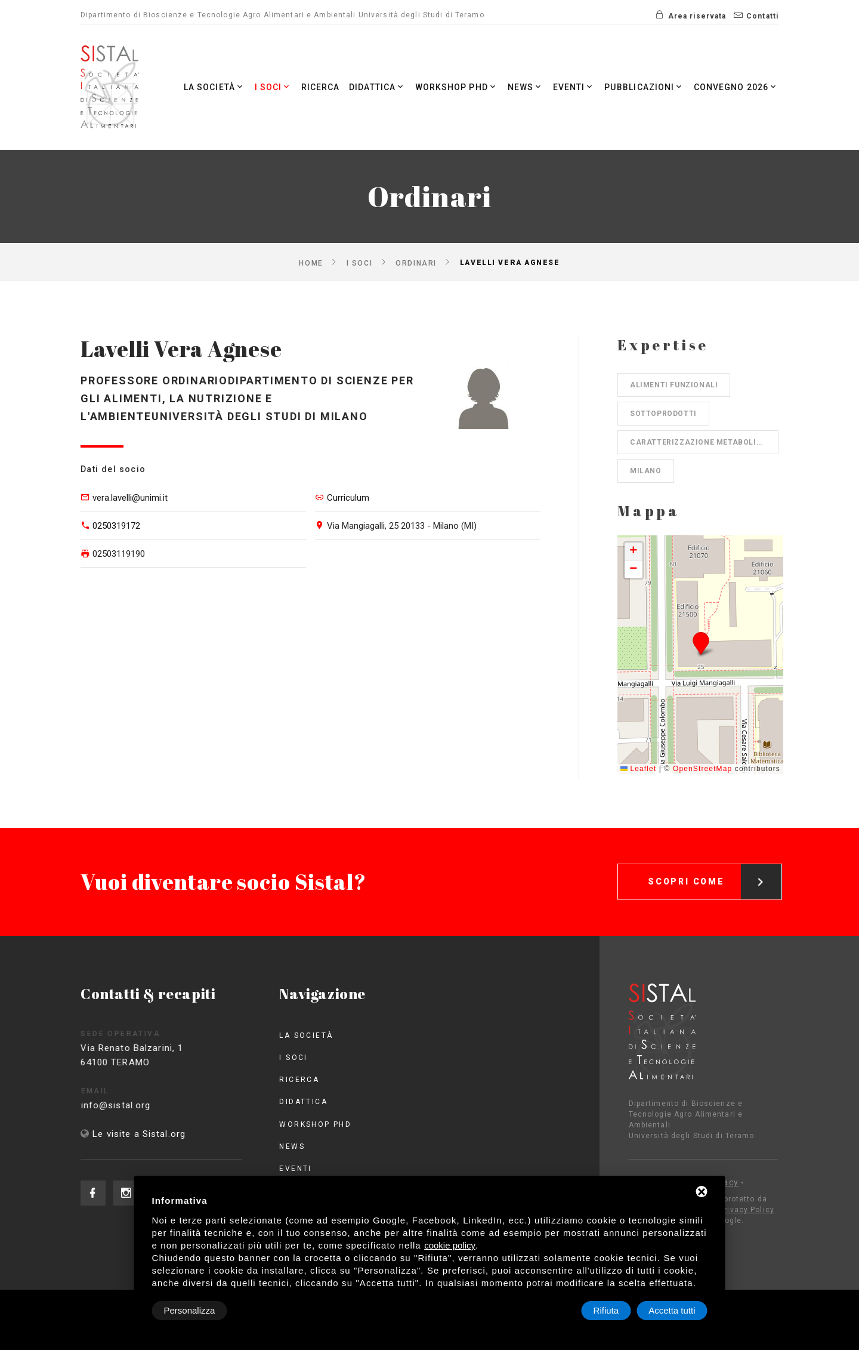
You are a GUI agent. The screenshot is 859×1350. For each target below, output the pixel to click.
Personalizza (189, 1310)
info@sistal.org (138, 1105)
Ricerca (319, 87)
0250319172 (116, 525)
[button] (700, 643)
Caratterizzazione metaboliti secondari (704, 442)
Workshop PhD (456, 87)
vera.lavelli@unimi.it (130, 497)
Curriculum (348, 497)
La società (212, 87)
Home (311, 262)
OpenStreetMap (702, 769)
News (525, 87)
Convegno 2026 (735, 87)
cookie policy (449, 1245)
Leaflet (638, 769)
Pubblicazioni (644, 87)
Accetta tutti (671, 1310)
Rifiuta (606, 1310)
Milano (646, 471)
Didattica (376, 87)
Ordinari (415, 262)
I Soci (272, 87)
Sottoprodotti (663, 413)
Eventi (573, 87)
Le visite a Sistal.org (139, 1134)
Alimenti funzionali (674, 385)
